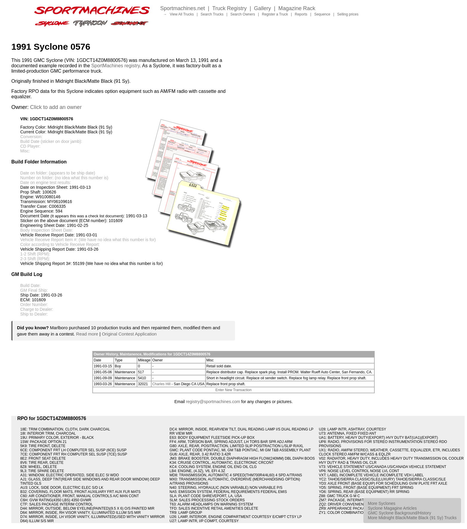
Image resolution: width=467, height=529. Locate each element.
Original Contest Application (129, 333)
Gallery (262, 8)
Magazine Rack (296, 8)
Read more (87, 333)
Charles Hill (161, 384)
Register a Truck (275, 14)
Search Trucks (212, 14)
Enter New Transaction (233, 390)
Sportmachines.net (182, 8)
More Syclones (382, 503)
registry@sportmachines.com (213, 401)
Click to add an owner (56, 107)
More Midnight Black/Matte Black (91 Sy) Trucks (412, 517)
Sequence (322, 14)
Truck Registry (229, 8)
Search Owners (242, 14)
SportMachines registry (115, 65)
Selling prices (347, 14)
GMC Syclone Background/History (399, 513)
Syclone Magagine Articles (392, 508)
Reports (301, 14)
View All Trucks (182, 14)
